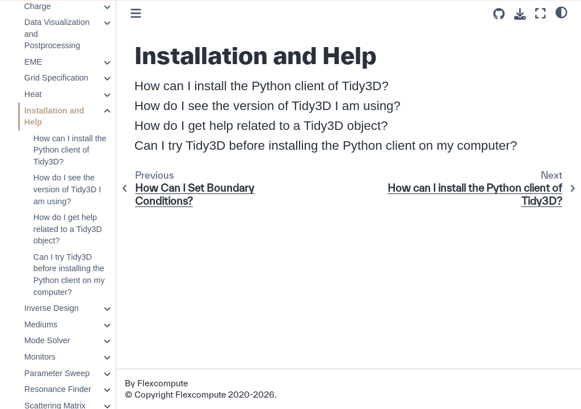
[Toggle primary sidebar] (135, 13)
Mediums (40, 324)
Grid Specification (56, 77)
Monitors (39, 356)
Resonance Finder (57, 389)
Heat (32, 94)
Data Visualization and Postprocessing (56, 34)
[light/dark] (561, 12)
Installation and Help (54, 116)
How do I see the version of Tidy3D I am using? (66, 189)
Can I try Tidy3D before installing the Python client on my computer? (68, 274)
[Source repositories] (499, 14)
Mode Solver (47, 340)
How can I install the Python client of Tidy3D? (69, 150)
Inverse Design (51, 308)
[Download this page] (520, 14)
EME (32, 61)
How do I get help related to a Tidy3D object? (67, 229)
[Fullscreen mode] (540, 13)
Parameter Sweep (56, 373)
